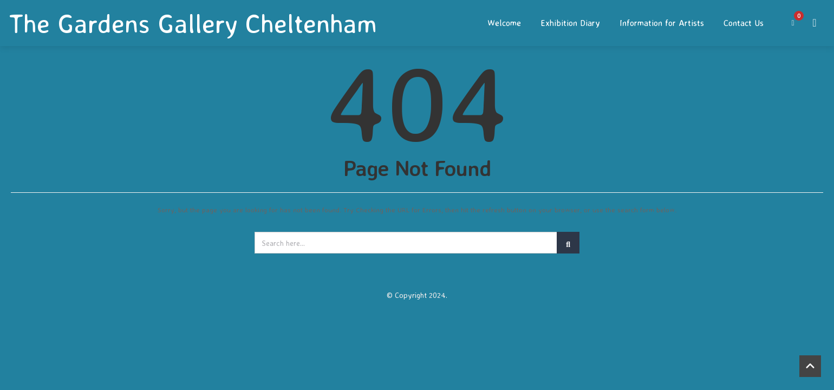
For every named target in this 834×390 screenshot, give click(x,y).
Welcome (504, 22)
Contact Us (744, 22)
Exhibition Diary (570, 22)
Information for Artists (662, 22)
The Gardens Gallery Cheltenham (193, 23)
